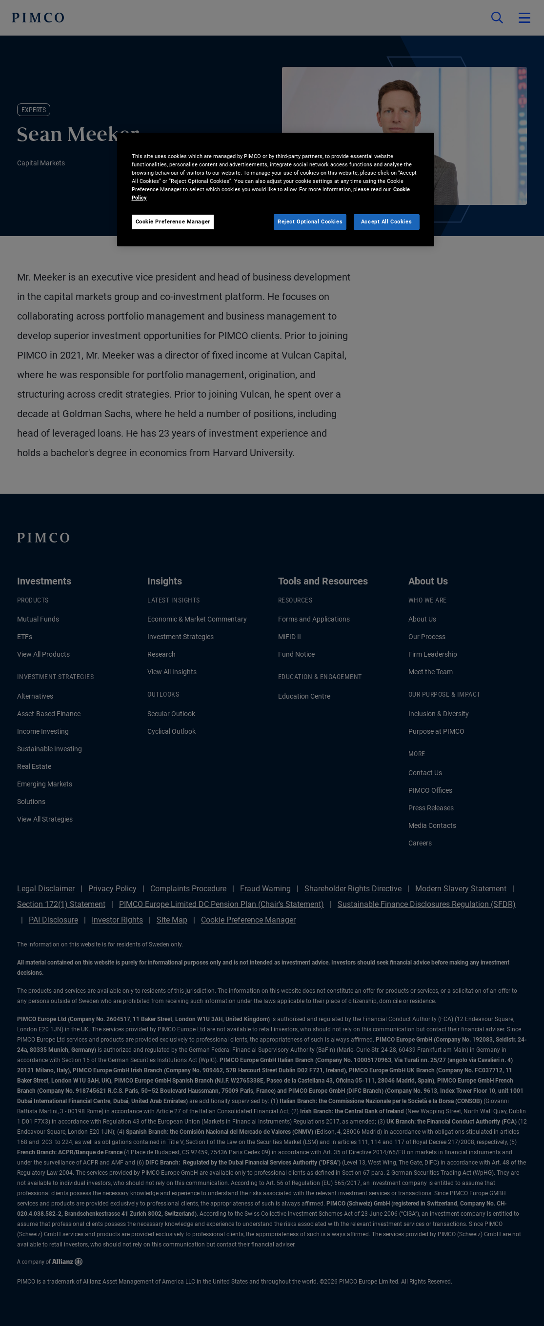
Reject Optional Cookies (310, 221)
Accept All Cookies (386, 221)
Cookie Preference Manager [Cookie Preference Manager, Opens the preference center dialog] (173, 221)
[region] (275, 189)
